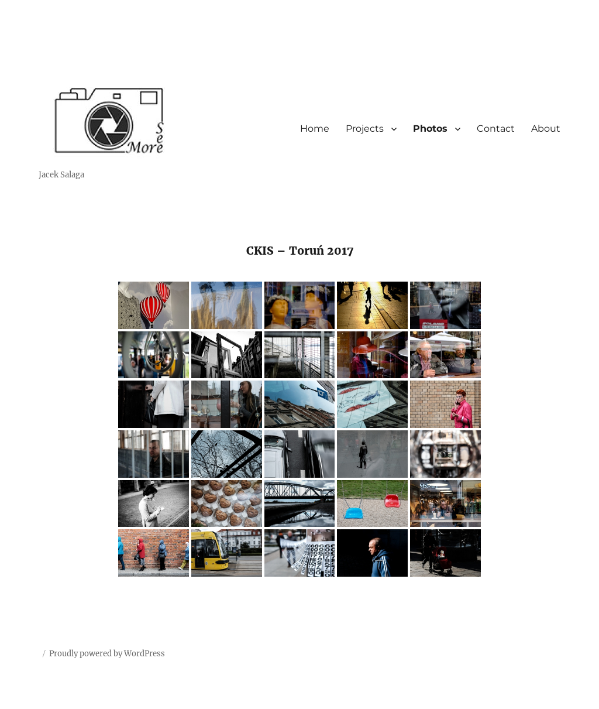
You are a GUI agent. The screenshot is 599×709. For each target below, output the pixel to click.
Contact (496, 128)
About (545, 128)
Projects (365, 128)
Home (314, 128)
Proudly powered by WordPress (107, 654)
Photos (430, 128)
